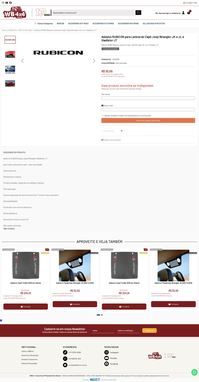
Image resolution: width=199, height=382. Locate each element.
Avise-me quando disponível (148, 120)
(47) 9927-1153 (190, 3)
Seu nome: (106, 94)
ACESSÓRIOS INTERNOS (128, 23)
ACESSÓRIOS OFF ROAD (78, 23)
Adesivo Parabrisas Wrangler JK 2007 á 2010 (75, 283)
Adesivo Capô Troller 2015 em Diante (25, 283)
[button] (22, 61)
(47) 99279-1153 (72, 358)
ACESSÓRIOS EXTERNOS (103, 23)
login (167, 13)
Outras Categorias (43, 23)
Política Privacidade (29, 363)
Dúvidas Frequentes (29, 359)
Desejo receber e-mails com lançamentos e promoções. (128, 115)
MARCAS (60, 23)
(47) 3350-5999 (72, 352)
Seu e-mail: (107, 105)
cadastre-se (176, 13)
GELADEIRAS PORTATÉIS (154, 23)
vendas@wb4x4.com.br (75, 365)
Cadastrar (149, 330)
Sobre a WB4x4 (27, 351)
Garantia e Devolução (30, 355)
